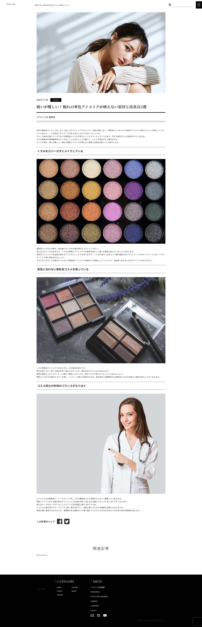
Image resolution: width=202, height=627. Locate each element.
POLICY (94, 610)
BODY (74, 591)
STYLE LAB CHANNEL (99, 596)
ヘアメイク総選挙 (98, 587)
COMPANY (95, 606)
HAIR (59, 587)
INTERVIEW (95, 592)
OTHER (60, 595)
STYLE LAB (10, 4)
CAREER (94, 601)
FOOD (59, 591)
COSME (75, 587)
